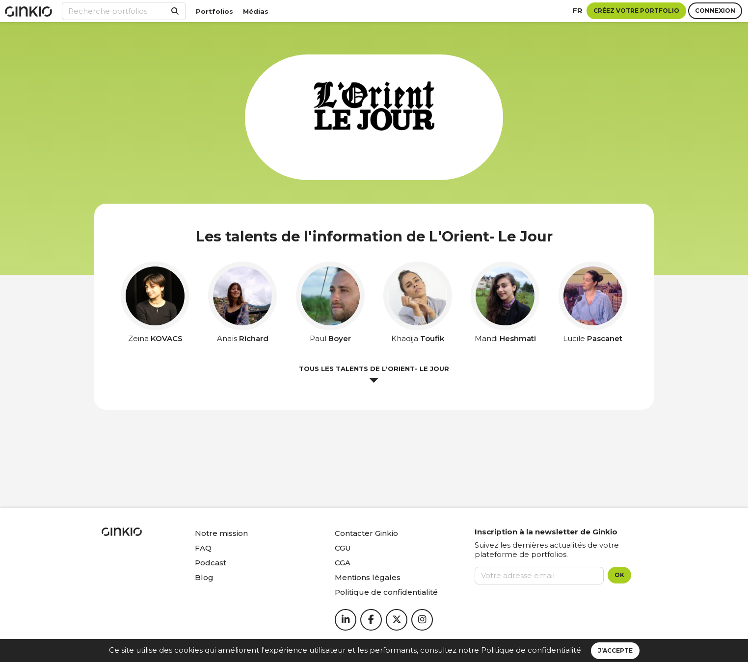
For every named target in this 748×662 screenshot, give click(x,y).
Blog (204, 577)
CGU (343, 548)
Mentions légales (368, 577)
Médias (255, 11)
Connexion (715, 10)
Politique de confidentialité (531, 650)
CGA (342, 562)
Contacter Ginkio (366, 533)
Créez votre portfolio (636, 10)
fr (577, 10)
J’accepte (615, 650)
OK (619, 575)
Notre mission (221, 533)
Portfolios (214, 11)
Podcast (210, 562)
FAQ (203, 548)
